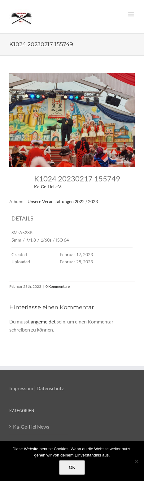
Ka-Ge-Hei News (31, 427)
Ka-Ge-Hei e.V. (48, 186)
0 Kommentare (58, 286)
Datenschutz (50, 388)
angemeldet (43, 321)
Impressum (21, 388)
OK (72, 467)
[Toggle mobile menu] (131, 14)
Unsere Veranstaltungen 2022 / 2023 (63, 201)
